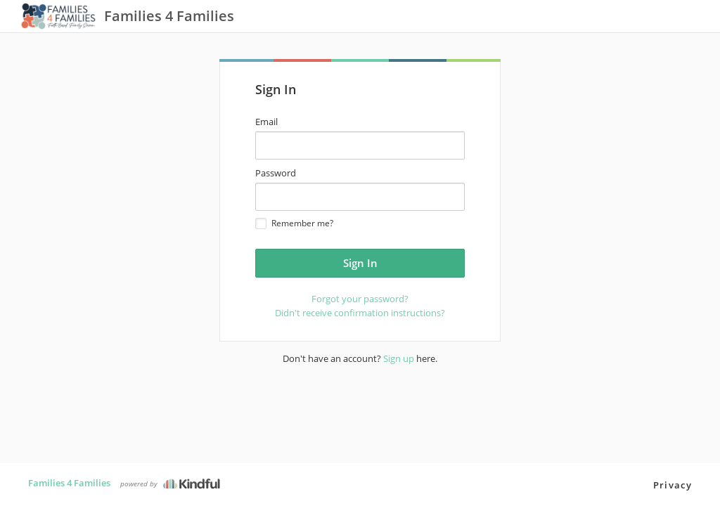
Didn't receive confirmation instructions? (360, 312)
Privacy (672, 485)
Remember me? (294, 223)
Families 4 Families (69, 482)
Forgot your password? (360, 298)
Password (275, 173)
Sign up (398, 358)
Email (266, 121)
